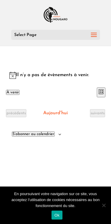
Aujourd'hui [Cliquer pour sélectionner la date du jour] (55, 113)
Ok (56, 215)
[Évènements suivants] (97, 113)
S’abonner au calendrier (33, 134)
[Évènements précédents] (16, 113)
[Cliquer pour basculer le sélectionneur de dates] (13, 92)
